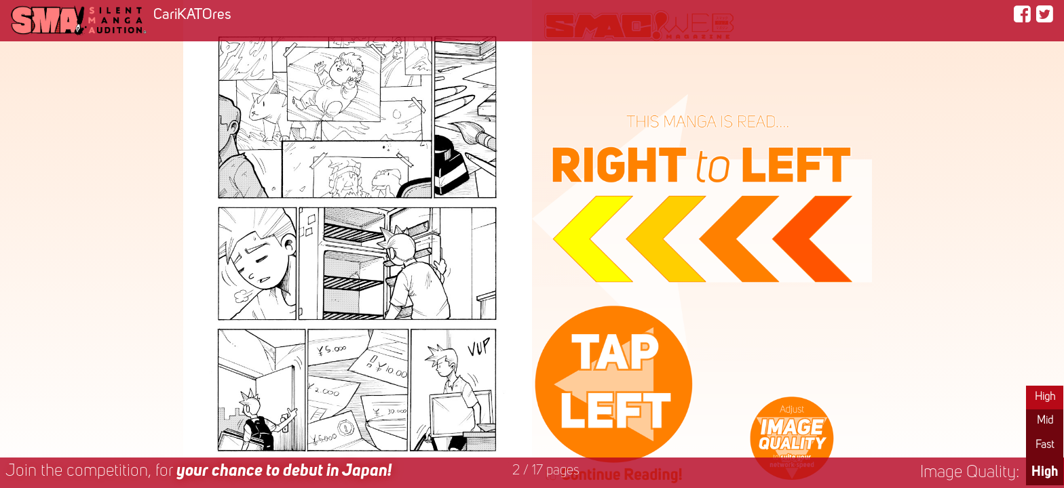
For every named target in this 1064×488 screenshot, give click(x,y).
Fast (1045, 445)
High (1045, 397)
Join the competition (198, 471)
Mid (1045, 420)
